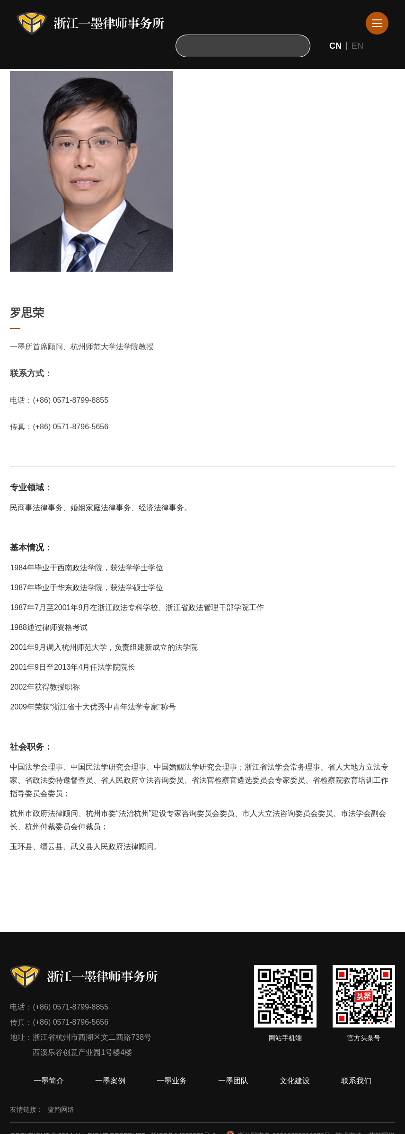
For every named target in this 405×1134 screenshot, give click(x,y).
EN (357, 46)
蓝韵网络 (61, 1109)
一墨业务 (172, 1081)
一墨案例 (110, 1081)
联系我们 (356, 1081)
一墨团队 (233, 1081)
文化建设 (295, 1081)
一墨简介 (49, 1081)
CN (335, 46)
